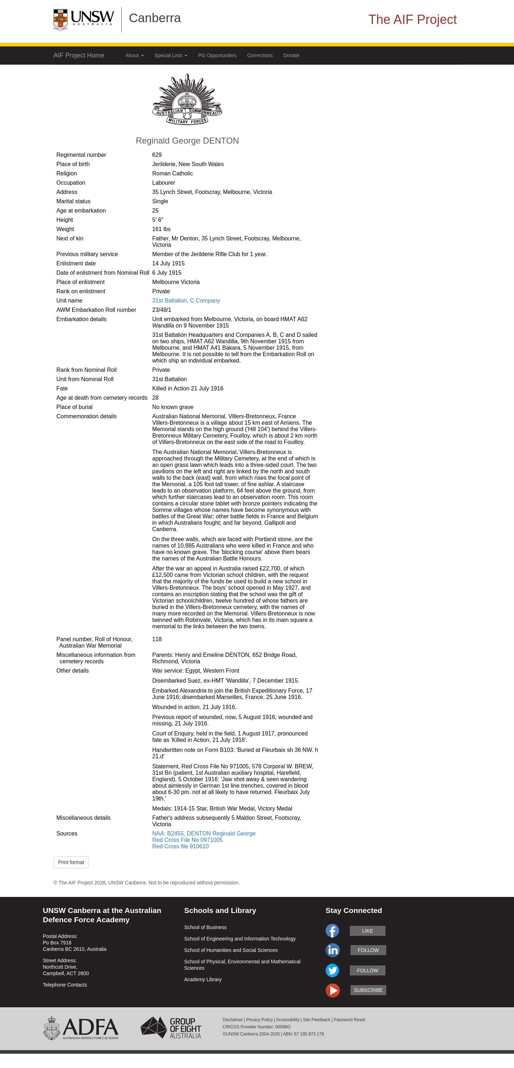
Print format (71, 862)
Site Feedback (317, 1019)
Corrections (260, 55)
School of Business (205, 927)
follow (368, 950)
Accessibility (287, 1019)
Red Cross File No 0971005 (187, 840)
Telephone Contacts (65, 985)
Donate (291, 55)
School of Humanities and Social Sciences (231, 950)
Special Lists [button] (171, 55)
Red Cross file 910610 (180, 846)
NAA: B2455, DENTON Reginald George (204, 833)
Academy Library (203, 979)
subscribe (368, 990)
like (367, 931)
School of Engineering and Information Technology (240, 939)
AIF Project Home (79, 55)
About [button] (134, 55)
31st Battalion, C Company (186, 301)
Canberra (155, 18)
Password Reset (349, 1019)
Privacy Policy (259, 1019)
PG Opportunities (217, 55)
